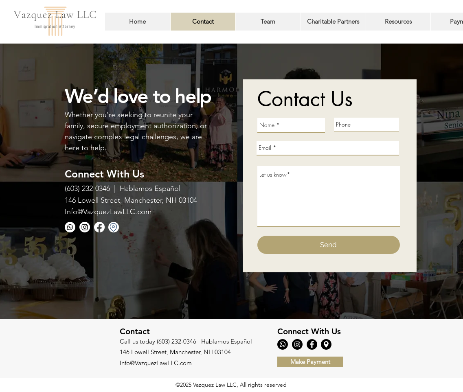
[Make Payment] (310, 362)
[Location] (113, 227)
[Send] (328, 245)
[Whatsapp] (70, 227)
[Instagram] (84, 227)
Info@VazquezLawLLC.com (108, 211)
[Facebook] (99, 227)
